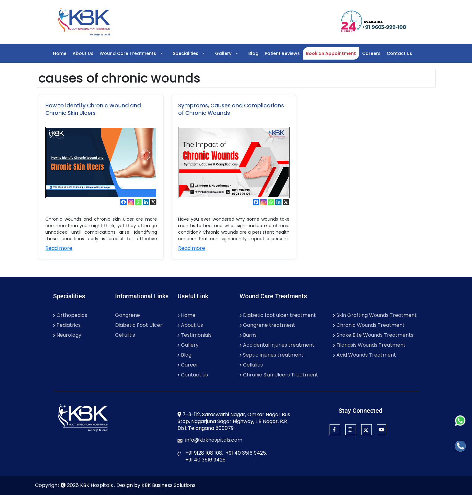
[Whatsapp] (138, 202)
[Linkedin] (146, 202)
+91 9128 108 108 (203, 453)
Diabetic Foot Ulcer (138, 325)
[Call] (460, 446)
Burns (248, 335)
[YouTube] (381, 429)
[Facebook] (123, 202)
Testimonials (195, 335)
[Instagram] (131, 202)
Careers (371, 53)
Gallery (230, 53)
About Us (83, 53)
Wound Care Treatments (135, 53)
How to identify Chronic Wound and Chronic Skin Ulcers (93, 109)
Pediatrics (67, 325)
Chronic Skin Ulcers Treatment (279, 374)
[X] (153, 202)
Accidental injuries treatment (277, 345)
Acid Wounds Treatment (364, 354)
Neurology (67, 335)
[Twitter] (366, 429)
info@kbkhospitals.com (213, 439)
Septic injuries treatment (271, 354)
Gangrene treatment (267, 325)
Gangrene (127, 315)
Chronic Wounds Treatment (369, 325)
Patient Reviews (282, 53)
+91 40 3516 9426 (205, 459)
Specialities (192, 53)
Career (188, 364)
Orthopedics (70, 315)
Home (59, 53)
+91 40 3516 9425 (246, 453)
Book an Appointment (331, 53)
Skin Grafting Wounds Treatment (375, 315)
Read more (58, 248)
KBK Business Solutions (169, 485)
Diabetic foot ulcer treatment (278, 315)
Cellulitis (125, 335)
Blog (253, 53)
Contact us (399, 53)
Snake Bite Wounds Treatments (373, 335)
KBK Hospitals (97, 485)
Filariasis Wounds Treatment (369, 345)
